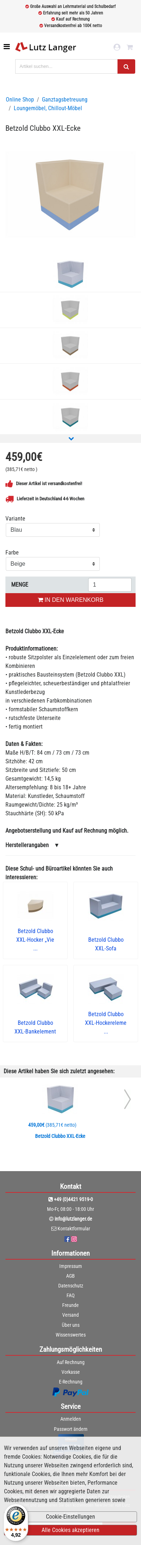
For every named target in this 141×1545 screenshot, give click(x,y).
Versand (70, 1315)
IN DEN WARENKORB (70, 600)
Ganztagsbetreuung (64, 99)
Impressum (70, 1266)
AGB (70, 1276)
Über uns (71, 1325)
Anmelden (70, 1419)
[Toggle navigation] (7, 46)
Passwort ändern (70, 1429)
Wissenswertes (71, 1335)
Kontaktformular (73, 1228)
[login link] (117, 47)
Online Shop (20, 99)
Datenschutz (70, 1286)
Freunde (70, 1305)
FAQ (70, 1295)
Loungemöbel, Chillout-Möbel (48, 108)
